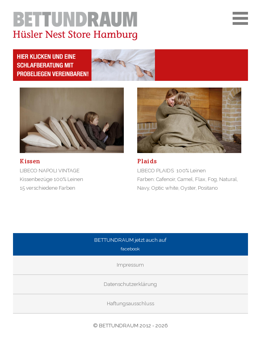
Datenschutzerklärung (130, 284)
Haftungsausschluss (130, 303)
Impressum (130, 265)
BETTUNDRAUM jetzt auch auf (130, 245)
